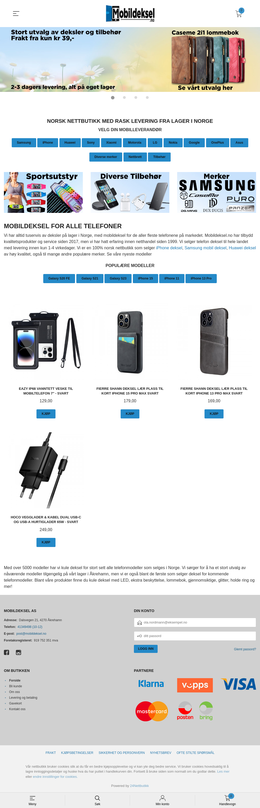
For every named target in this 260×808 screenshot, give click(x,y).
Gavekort (15, 703)
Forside (14, 680)
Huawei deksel (242, 247)
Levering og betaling (23, 697)
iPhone (47, 142)
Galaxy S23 (118, 278)
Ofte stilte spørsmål (195, 752)
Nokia (173, 142)
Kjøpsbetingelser (77, 752)
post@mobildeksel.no (31, 633)
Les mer (223, 771)
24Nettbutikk (139, 786)
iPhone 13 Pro (201, 278)
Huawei (70, 142)
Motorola (134, 142)
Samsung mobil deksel (205, 247)
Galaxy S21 (90, 278)
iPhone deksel (169, 247)
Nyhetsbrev (160, 752)
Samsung (24, 142)
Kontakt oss (17, 709)
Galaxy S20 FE (59, 278)
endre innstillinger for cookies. (55, 776)
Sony (91, 142)
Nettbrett (135, 156)
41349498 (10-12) (29, 627)
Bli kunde (15, 686)
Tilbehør (159, 156)
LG (155, 142)
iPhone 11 (171, 278)
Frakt (51, 752)
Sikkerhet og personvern (122, 752)
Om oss (14, 692)
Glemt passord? (245, 649)
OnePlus (217, 142)
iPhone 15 (145, 278)
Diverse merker (106, 156)
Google (194, 142)
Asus (239, 142)
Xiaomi (111, 142)
